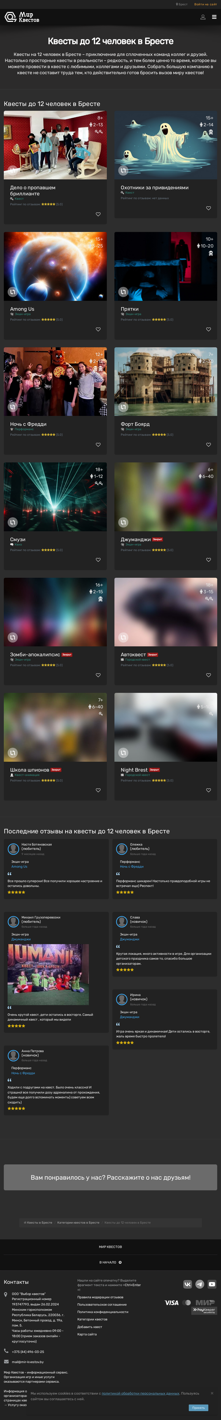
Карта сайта (87, 1334)
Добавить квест (89, 1327)
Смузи (17, 539)
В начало (110, 1262)
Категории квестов (92, 1319)
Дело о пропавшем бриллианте (33, 190)
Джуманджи (136, 539)
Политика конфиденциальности (102, 1312)
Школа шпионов (29, 770)
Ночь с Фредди (28, 424)
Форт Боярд (135, 424)
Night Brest (134, 770)
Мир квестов (110, 1247)
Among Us (22, 309)
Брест (182, 4)
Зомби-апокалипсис (35, 654)
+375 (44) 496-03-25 (28, 1352)
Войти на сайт (205, 4)
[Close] (212, 1393)
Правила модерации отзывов (100, 1297)
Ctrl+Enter (133, 1285)
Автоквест (133, 654)
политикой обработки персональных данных (140, 1393)
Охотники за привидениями (155, 187)
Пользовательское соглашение (102, 1304)
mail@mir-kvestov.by (28, 1362)
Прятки (130, 309)
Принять (198, 1408)
